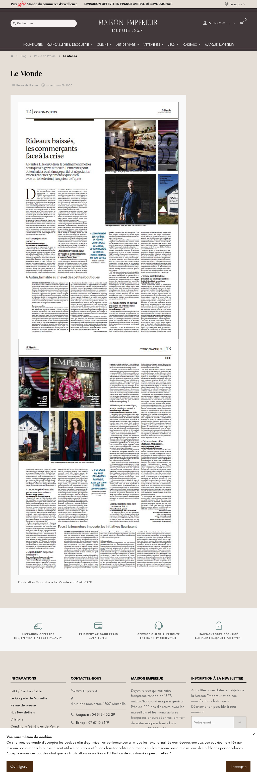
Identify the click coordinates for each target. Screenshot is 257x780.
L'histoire (17, 719)
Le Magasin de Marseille (29, 698)
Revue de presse (23, 705)
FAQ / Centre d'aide (26, 691)
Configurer (19, 766)
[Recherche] (44, 23)
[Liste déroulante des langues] (235, 4)
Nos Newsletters (23, 712)
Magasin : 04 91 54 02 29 (95, 714)
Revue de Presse (27, 85)
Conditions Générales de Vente (35, 726)
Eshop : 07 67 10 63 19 (92, 722)
